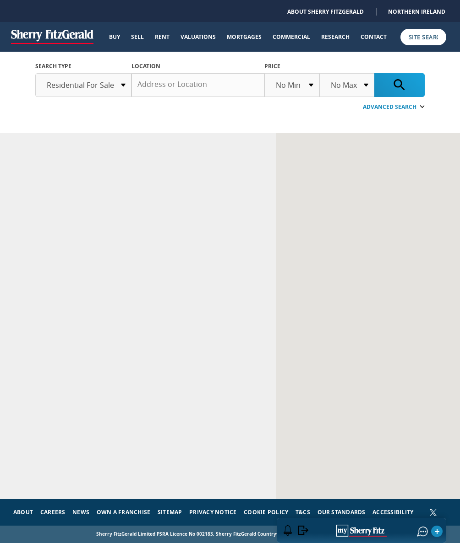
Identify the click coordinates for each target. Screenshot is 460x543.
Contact (374, 37)
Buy (114, 37)
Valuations (198, 37)
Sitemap (170, 512)
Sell (137, 37)
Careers (53, 512)
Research (335, 37)
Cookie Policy (266, 512)
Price (272, 66)
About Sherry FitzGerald (325, 12)
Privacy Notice (212, 512)
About (23, 512)
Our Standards (342, 512)
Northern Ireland (416, 12)
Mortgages (244, 37)
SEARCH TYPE (53, 66)
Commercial (291, 37)
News (80, 512)
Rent (162, 37)
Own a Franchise (124, 512)
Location (145, 66)
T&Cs (303, 512)
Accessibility (392, 512)
